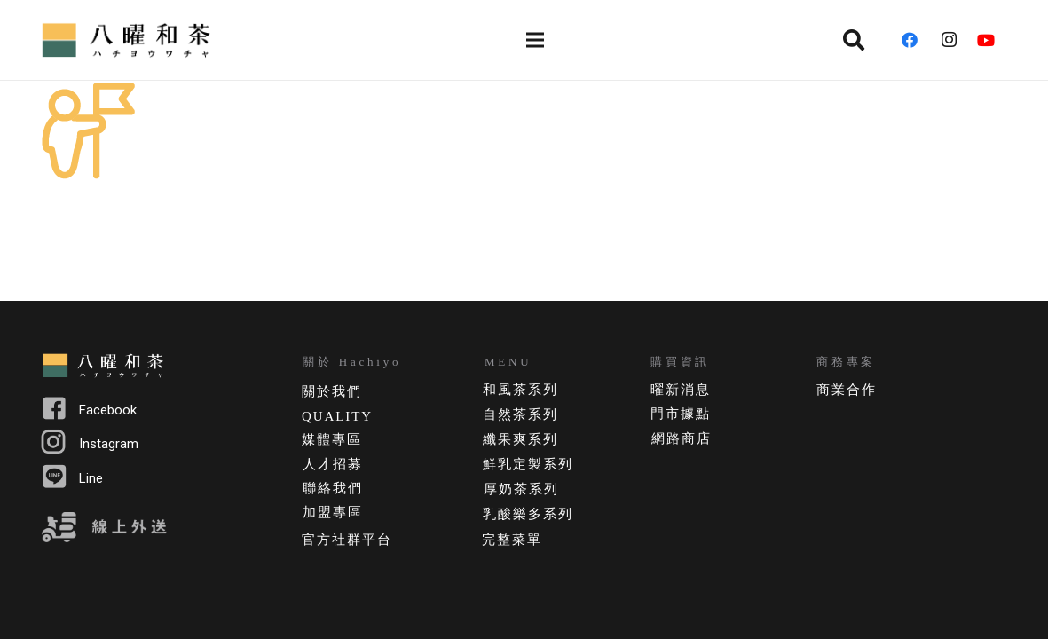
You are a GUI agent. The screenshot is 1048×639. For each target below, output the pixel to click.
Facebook (108, 410)
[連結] (128, 40)
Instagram (108, 444)
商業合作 (846, 390)
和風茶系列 (520, 390)
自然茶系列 (520, 414)
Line (91, 478)
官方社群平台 (346, 539)
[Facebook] (916, 40)
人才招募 (333, 464)
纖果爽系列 (520, 439)
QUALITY (337, 416)
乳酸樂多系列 (527, 514)
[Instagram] (954, 40)
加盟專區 (333, 512)
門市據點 (680, 413)
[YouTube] (992, 40)
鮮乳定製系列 (527, 464)
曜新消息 (680, 390)
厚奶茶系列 (521, 489)
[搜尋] (854, 40)
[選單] (535, 40)
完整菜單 (512, 539)
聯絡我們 (333, 488)
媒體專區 (332, 439)
